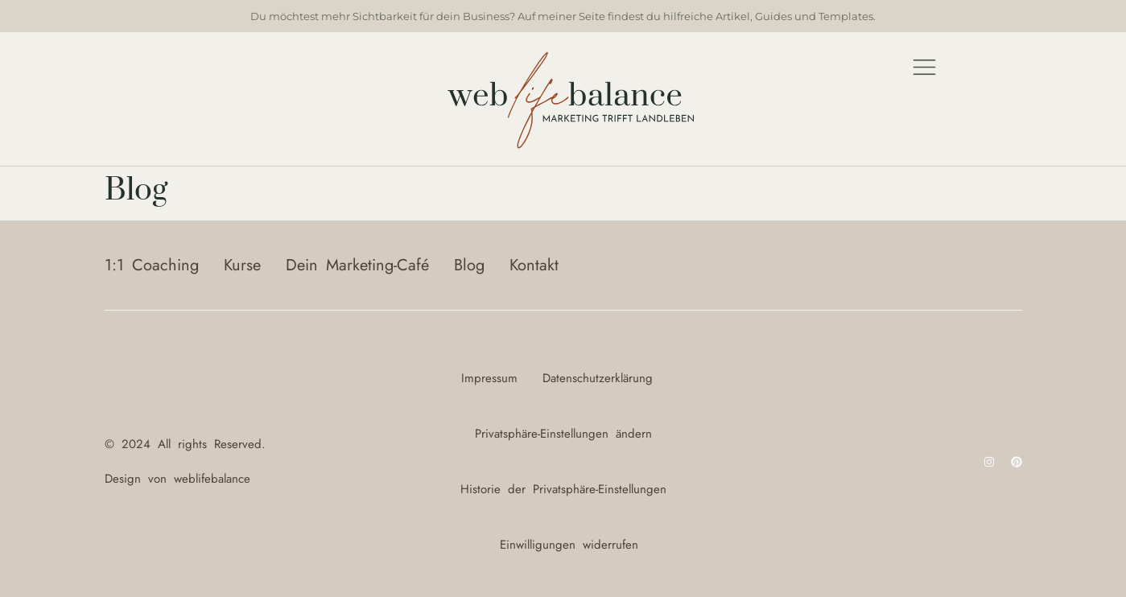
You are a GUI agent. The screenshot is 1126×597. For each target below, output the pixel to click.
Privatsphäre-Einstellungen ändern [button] (563, 434)
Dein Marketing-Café (357, 265)
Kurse (242, 265)
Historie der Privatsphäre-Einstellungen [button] (563, 489)
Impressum (489, 378)
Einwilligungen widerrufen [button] (569, 545)
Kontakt (534, 265)
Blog (469, 265)
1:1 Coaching (152, 265)
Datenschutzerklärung (597, 378)
